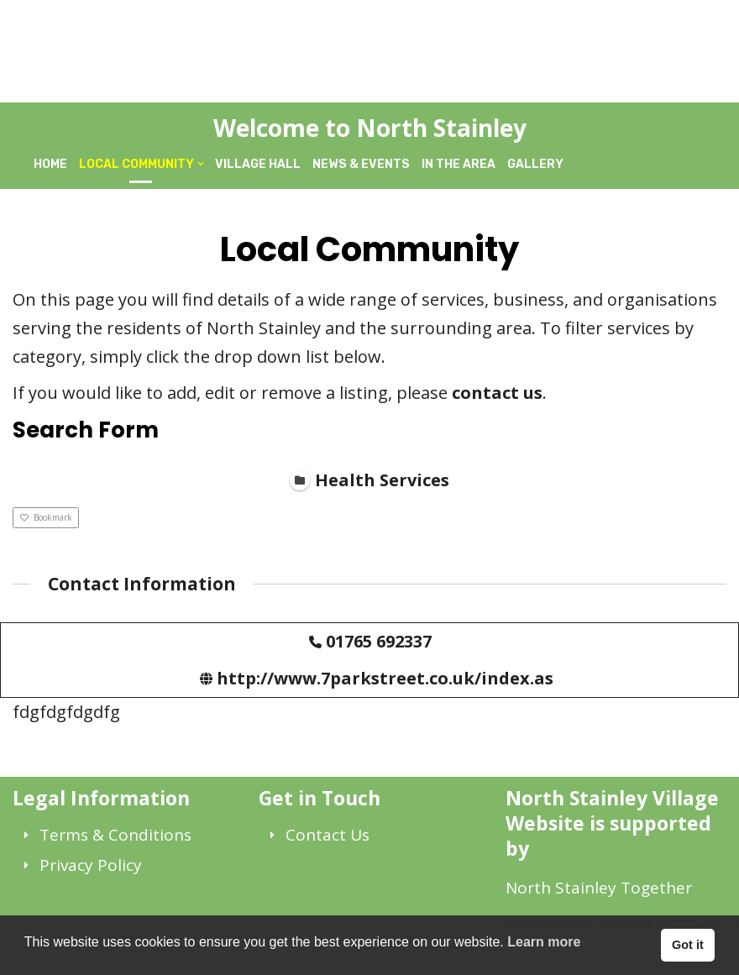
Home (50, 164)
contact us (497, 392)
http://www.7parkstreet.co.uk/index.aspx (395, 677)
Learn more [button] (543, 942)
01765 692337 (379, 640)
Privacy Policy (90, 865)
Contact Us (328, 835)
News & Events (361, 164)
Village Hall (258, 164)
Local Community (136, 164)
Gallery (535, 164)
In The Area (458, 164)
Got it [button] (688, 944)
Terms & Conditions (115, 835)
